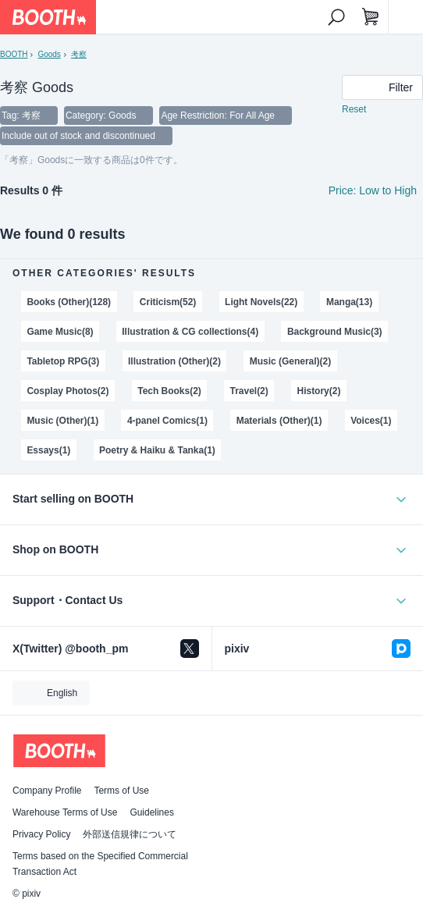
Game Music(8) (60, 331)
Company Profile (46, 790)
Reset (354, 109)
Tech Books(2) (169, 391)
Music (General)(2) (290, 361)
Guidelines (152, 812)
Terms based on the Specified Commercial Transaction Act (100, 863)
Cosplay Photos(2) (67, 391)
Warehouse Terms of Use (64, 812)
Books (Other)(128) (69, 302)
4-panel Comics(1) (167, 420)
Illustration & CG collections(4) (190, 331)
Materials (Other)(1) (279, 420)
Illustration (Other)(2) (174, 361)
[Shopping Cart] (371, 17)
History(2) (319, 391)
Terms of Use (121, 790)
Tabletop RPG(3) (63, 361)
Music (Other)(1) (62, 420)
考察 (79, 54)
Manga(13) (349, 302)
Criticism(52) (168, 302)
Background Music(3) (334, 331)
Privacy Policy (41, 834)
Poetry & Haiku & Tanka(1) (157, 450)
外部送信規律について (129, 834)
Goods (48, 54)
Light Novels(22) (261, 302)
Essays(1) (48, 450)
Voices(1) (370, 420)
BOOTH (13, 54)
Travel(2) (249, 391)
